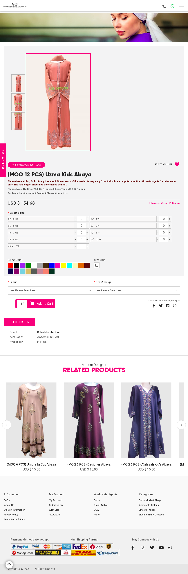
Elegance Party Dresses (151, 514)
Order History (56, 505)
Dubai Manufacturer (49, 332)
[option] (31, 429)
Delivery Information (14, 509)
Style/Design (103, 282)
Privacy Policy (11, 514)
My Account (55, 500)
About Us (9, 505)
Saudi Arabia (101, 505)
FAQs (7, 500)
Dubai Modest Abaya (150, 500)
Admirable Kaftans (149, 505)
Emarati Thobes (147, 509)
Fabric (13, 282)
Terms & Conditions (14, 519)
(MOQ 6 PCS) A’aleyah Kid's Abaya (146, 464)
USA (96, 509)
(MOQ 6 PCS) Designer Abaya (89, 464)
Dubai (97, 500)
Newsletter (54, 514)
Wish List (54, 509)
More (97, 514)
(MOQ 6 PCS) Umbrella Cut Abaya (31, 464)
